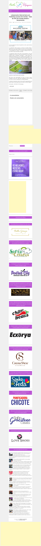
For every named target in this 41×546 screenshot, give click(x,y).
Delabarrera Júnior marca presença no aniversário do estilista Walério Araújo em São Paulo (22, 492)
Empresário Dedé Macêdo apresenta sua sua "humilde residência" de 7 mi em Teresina (22, 453)
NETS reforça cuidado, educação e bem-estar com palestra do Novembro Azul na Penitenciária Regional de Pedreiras (22, 510)
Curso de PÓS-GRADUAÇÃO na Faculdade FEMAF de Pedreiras (21, 460)
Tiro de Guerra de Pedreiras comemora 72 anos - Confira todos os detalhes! (22, 498)
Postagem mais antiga (27, 90)
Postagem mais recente (13, 90)
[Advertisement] (21, 127)
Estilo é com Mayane (23, 519)
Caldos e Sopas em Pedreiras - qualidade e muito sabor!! (21, 485)
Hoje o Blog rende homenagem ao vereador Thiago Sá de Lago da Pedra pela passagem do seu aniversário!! (22, 504)
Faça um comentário (27, 22)
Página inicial (20, 91)
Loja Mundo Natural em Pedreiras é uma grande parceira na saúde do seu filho (21, 472)
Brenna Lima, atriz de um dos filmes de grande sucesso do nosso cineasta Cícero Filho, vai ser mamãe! (22, 479)
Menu (20, 10)
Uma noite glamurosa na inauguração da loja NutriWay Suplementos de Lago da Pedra (22, 465)
